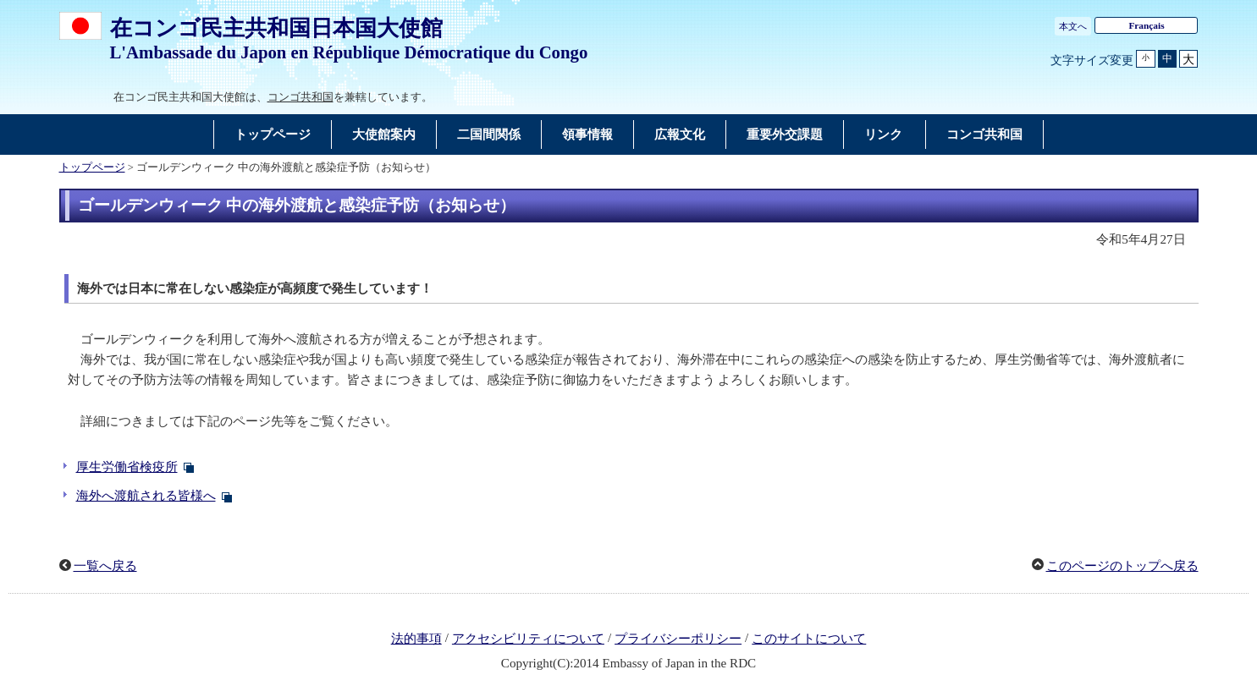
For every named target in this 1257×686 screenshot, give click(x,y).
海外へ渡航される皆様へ (146, 495)
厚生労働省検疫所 (127, 467)
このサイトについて (809, 638)
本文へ (1073, 26)
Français (1146, 25)
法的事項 (416, 638)
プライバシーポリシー (678, 638)
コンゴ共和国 (300, 97)
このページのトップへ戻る (1122, 566)
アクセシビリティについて (528, 638)
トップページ (92, 167)
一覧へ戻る (105, 566)
